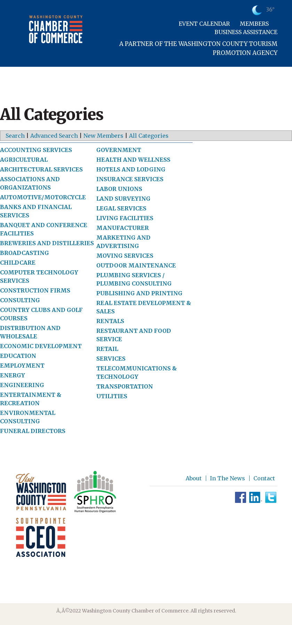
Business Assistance (245, 32)
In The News (227, 478)
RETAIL (107, 348)
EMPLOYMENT (22, 365)
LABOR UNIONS (119, 188)
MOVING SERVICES (124, 255)
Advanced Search (54, 135)
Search (15, 135)
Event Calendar (204, 23)
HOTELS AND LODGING (130, 169)
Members (254, 23)
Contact (264, 478)
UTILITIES (111, 396)
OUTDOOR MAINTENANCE (136, 265)
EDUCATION (18, 355)
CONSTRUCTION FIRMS (35, 290)
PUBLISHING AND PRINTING (139, 293)
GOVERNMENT (118, 149)
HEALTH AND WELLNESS (133, 159)
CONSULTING (20, 300)
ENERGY (12, 375)
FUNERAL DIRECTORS (32, 430)
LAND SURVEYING (123, 198)
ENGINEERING (22, 385)
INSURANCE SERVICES (129, 179)
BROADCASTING (24, 252)
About (194, 478)
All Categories (149, 135)
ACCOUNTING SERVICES (36, 149)
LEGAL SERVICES (121, 208)
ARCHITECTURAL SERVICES (41, 169)
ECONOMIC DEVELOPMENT (41, 346)
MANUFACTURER (122, 227)
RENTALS (110, 321)
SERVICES (110, 358)
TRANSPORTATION (124, 386)
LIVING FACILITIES (124, 218)
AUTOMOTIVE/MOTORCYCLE (43, 197)
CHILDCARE (17, 262)
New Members (103, 135)
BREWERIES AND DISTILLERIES (47, 243)
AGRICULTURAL (24, 159)
